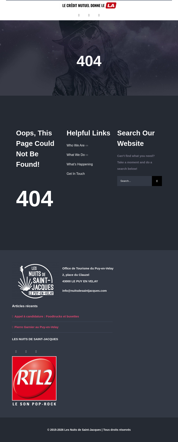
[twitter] (89, 15)
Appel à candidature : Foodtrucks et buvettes (46, 316)
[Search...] (134, 181)
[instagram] (99, 15)
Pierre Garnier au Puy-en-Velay (36, 327)
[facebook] (79, 15)
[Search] (157, 181)
